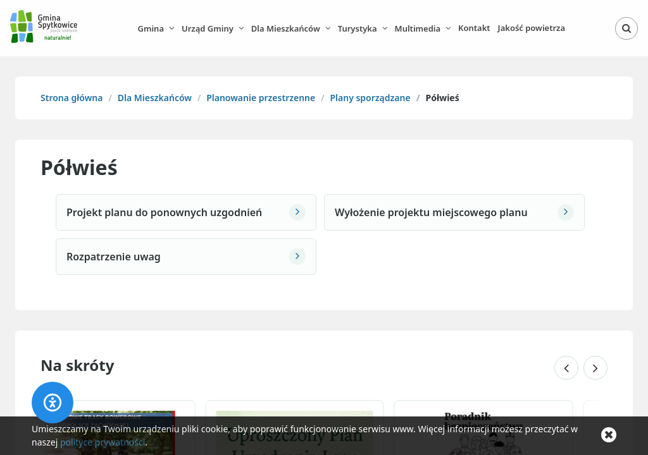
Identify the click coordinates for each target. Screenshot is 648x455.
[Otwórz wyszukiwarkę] (626, 28)
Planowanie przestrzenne (260, 98)
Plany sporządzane (370, 98)
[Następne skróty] (595, 368)
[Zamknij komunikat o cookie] (608, 435)
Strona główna (71, 98)
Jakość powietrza (531, 27)
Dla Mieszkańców (155, 98)
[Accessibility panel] (52, 402)
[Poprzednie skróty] (566, 368)
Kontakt (474, 27)
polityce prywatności (102, 442)
